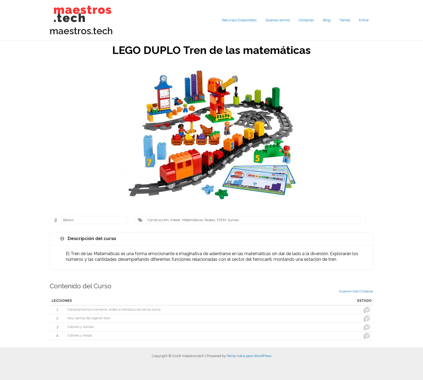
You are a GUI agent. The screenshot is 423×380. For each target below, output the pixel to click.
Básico (68, 220)
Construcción (158, 220)
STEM (221, 220)
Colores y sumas (81, 327)
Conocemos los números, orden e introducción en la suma (114, 309)
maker (175, 220)
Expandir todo (349, 291)
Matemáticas (192, 220)
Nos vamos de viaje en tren (89, 318)
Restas (209, 220)
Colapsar (367, 291)
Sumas (233, 220)
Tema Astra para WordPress (249, 356)
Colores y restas (80, 336)
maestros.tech (81, 30)
